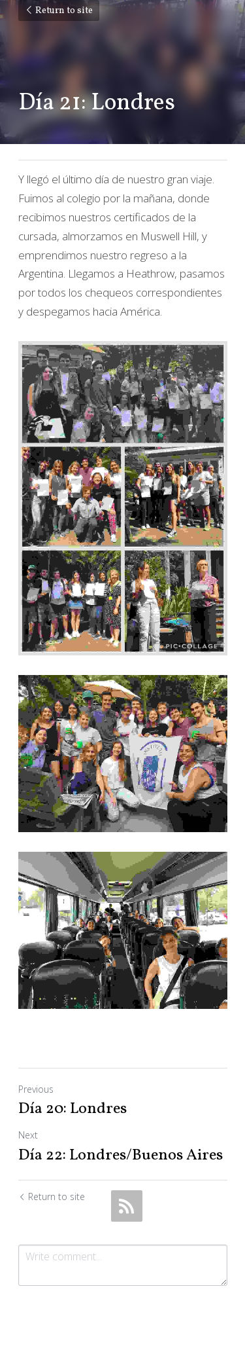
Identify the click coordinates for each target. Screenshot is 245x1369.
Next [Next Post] (28, 1135)
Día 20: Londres (72, 1109)
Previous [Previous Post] (36, 1089)
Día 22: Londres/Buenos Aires (120, 1155)
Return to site (59, 11)
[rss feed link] (126, 1206)
